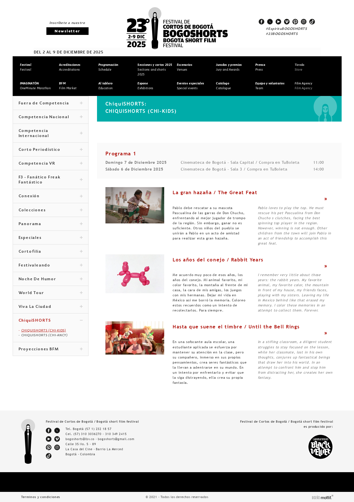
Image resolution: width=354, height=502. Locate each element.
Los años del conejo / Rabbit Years (218, 260)
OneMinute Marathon (35, 86)
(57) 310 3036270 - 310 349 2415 (100, 434)
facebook (261, 21)
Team (270, 86)
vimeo (287, 21)
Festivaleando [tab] (51, 266)
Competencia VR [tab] (51, 164)
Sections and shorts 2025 (154, 69)
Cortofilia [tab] (51, 252)
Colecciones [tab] (51, 210)
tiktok (312, 21)
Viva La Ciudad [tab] (51, 307)
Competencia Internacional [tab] (51, 133)
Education (105, 86)
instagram (303, 21)
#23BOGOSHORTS (282, 34)
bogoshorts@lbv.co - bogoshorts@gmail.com (100, 439)
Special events (190, 86)
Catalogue (223, 86)
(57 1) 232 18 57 (98, 429)
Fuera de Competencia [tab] (51, 104)
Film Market (67, 86)
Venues (184, 67)
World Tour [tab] (51, 293)
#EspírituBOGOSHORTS (286, 29)
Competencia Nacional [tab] (51, 117)
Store (300, 67)
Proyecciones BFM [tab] (51, 349)
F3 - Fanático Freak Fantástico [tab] (51, 180)
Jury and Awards (229, 67)
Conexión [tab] (51, 196)
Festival (25, 67)
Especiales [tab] (51, 238)
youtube (278, 21)
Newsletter (67, 31)
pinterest (295, 21)
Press (260, 67)
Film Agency (303, 86)
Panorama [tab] (51, 224)
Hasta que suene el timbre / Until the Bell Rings (236, 327)
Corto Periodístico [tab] (51, 150)
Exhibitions (145, 86)
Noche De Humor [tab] (51, 279)
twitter (270, 21)
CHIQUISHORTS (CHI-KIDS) (43, 330)
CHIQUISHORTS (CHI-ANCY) (44, 335)
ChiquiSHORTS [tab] (51, 321)
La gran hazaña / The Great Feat (215, 192)
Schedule (108, 67)
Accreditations (69, 67)
